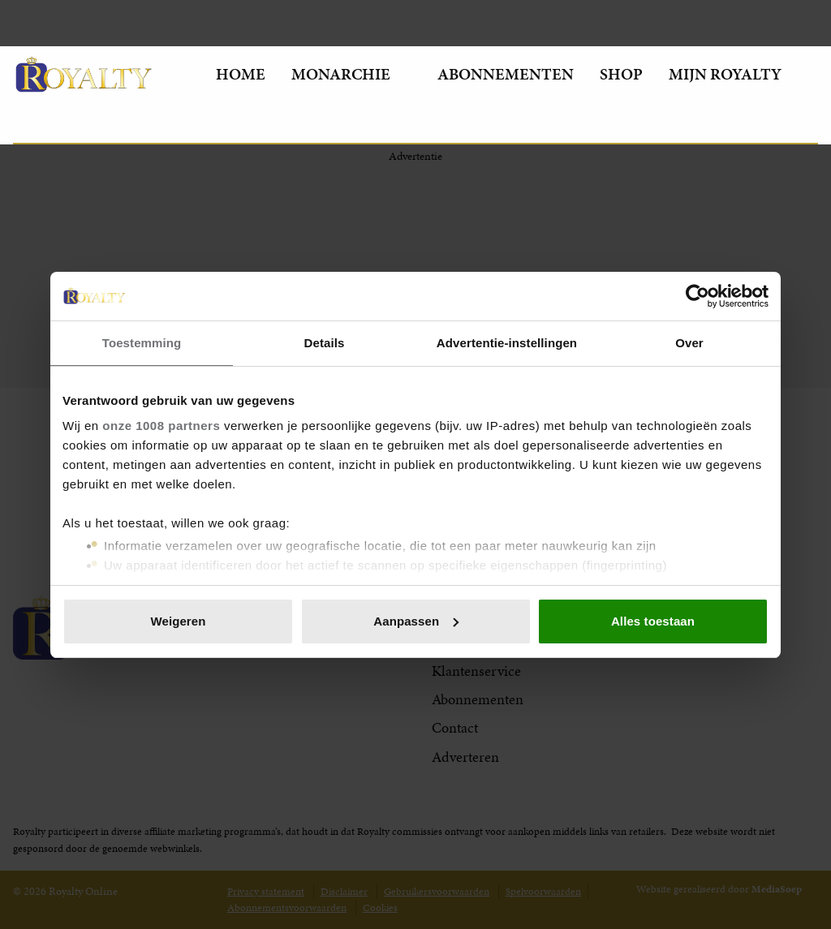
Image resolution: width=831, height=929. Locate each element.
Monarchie (351, 73)
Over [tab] (689, 343)
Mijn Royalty (737, 73)
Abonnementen (505, 73)
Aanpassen (416, 621)
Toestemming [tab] (142, 343)
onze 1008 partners (161, 425)
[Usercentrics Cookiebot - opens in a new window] (697, 296)
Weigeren (177, 621)
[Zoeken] (26, 123)
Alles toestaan (653, 621)
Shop (621, 73)
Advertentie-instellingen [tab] (507, 343)
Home (240, 73)
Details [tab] (324, 343)
